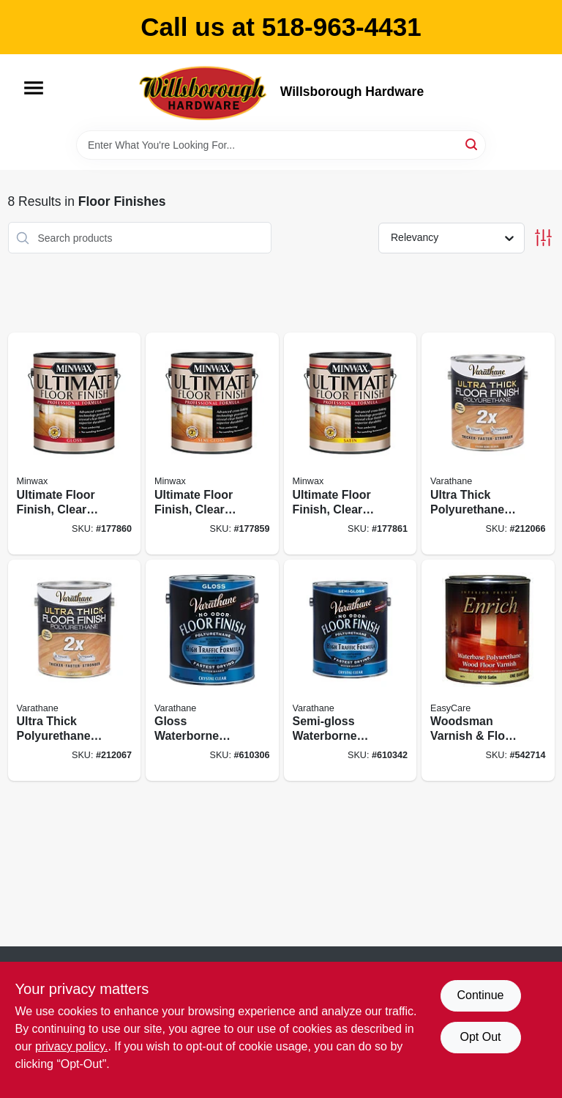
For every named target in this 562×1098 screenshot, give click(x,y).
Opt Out (480, 1037)
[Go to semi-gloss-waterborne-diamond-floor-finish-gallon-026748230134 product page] (350, 671)
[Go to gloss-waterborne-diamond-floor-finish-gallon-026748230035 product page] (212, 671)
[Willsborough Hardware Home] (204, 92)
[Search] (472, 144)
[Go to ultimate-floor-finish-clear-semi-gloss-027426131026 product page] (212, 443)
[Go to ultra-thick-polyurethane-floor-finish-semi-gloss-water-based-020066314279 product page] (488, 443)
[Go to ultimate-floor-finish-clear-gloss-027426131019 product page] (74, 443)
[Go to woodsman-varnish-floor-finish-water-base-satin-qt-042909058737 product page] (488, 671)
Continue (480, 995)
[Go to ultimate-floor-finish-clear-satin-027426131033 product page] (350, 443)
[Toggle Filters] (543, 237)
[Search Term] (281, 145)
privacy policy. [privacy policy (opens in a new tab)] (71, 1046)
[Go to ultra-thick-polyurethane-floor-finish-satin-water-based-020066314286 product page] (74, 671)
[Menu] (33, 87)
